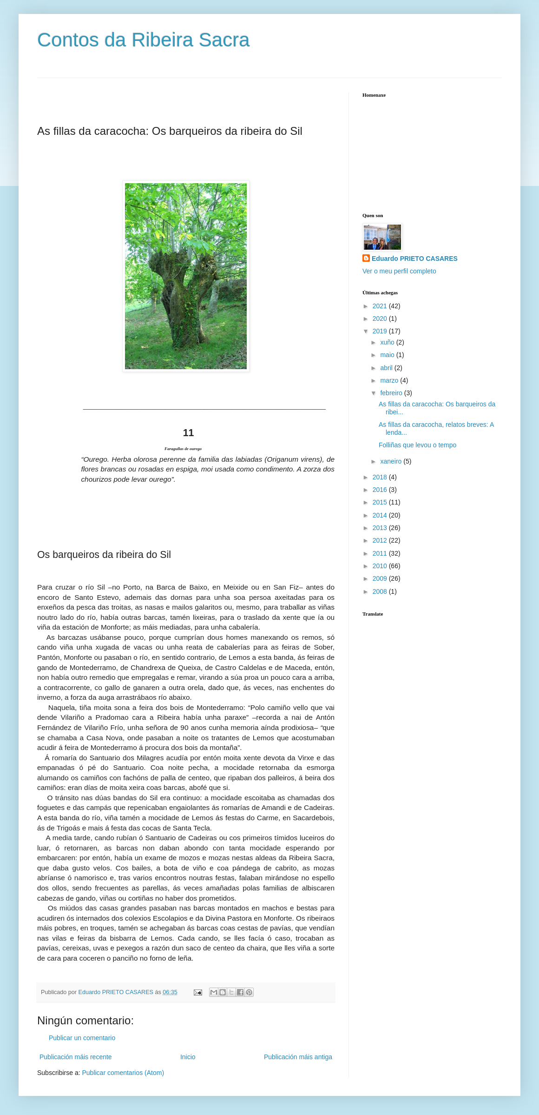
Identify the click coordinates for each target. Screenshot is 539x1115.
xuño (388, 342)
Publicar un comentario (82, 1038)
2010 (381, 566)
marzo (390, 380)
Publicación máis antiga (298, 1057)
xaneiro (391, 461)
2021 (381, 306)
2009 (381, 578)
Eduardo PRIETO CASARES (415, 258)
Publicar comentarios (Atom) (123, 1072)
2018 (381, 477)
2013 (381, 527)
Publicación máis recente (75, 1057)
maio (388, 354)
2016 (381, 489)
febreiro (392, 393)
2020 (381, 318)
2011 (381, 553)
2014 (381, 515)
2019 (381, 331)
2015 (381, 502)
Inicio (188, 1057)
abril (387, 368)
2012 (381, 540)
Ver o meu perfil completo (399, 271)
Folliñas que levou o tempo (417, 445)
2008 (381, 591)
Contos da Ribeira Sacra (143, 40)
